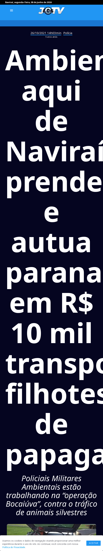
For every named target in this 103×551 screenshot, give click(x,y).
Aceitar (93, 543)
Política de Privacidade (13, 547)
